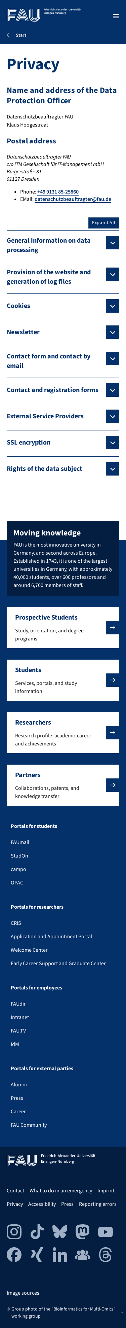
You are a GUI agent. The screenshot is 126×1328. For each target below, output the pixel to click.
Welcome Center (29, 950)
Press (17, 1098)
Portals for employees (36, 987)
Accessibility (42, 1204)
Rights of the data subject (44, 469)
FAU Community (29, 1125)
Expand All (104, 222)
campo (18, 869)
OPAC (17, 882)
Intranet (20, 1017)
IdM (15, 1044)
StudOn (19, 856)
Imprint (105, 1190)
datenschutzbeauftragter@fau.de (73, 199)
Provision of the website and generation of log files (49, 277)
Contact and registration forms (52, 390)
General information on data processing (49, 245)
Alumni (19, 1084)
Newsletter (23, 332)
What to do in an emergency (61, 1190)
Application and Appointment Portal (51, 936)
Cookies (18, 306)
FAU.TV (18, 1031)
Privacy (15, 1204)
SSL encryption (28, 442)
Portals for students (34, 826)
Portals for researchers (37, 907)
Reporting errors (98, 1204)
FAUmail (20, 842)
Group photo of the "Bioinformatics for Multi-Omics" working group (63, 1313)
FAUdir (18, 1004)
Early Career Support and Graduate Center (58, 963)
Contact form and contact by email (48, 361)
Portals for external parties (42, 1068)
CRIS (16, 923)
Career (18, 1111)
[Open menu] (116, 16)
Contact (15, 1190)
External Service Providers (45, 416)
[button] (63, 628)
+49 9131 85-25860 (58, 192)
